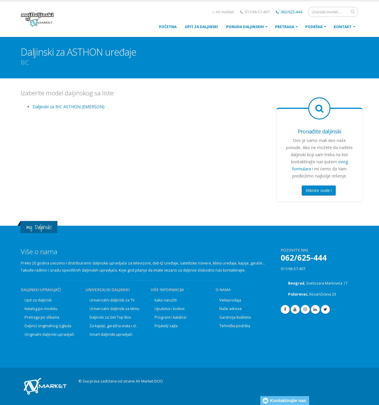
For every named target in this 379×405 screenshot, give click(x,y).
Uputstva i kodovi (169, 308)
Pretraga (284, 26)
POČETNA (167, 26)
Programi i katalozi (171, 317)
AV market (223, 11)
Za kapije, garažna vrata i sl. (113, 325)
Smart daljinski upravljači (110, 334)
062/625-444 (289, 11)
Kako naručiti (166, 300)
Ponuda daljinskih (245, 26)
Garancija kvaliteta (235, 317)
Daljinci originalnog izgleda (48, 325)
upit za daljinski (201, 26)
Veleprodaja (230, 300)
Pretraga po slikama (42, 317)
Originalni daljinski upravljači (49, 334)
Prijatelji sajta (166, 325)
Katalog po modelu (41, 308)
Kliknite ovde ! (319, 190)
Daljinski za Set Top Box (110, 317)
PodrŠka (313, 26)
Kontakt (342, 26)
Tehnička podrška (234, 325)
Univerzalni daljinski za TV (112, 300)
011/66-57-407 (293, 268)
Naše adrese (230, 308)
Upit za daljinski (38, 300)
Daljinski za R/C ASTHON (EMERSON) (69, 106)
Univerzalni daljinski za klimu (114, 308)
